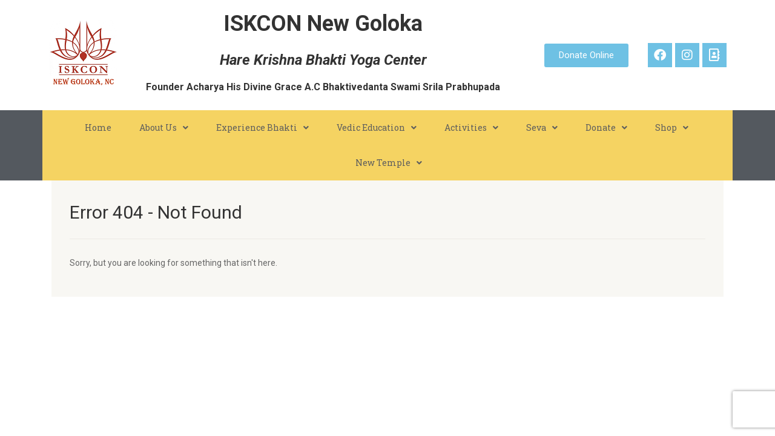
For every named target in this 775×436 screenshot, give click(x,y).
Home (98, 127)
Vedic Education (377, 127)
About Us (163, 127)
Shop (671, 127)
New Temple (388, 163)
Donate (606, 127)
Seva (542, 127)
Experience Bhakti (262, 127)
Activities (471, 127)
